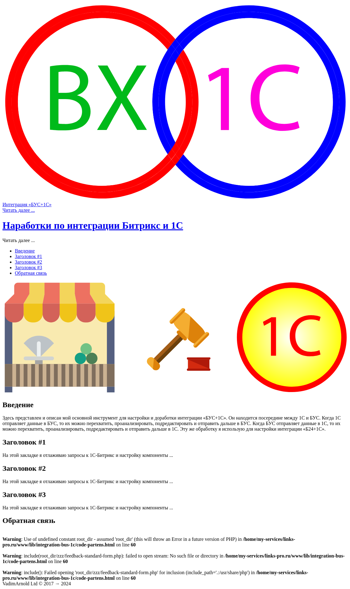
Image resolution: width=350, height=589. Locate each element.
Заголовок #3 (28, 267)
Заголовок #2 (28, 262)
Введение (25, 250)
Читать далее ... (18, 210)
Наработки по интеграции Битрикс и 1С (92, 225)
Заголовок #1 (28, 256)
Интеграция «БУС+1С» (27, 204)
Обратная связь (31, 273)
